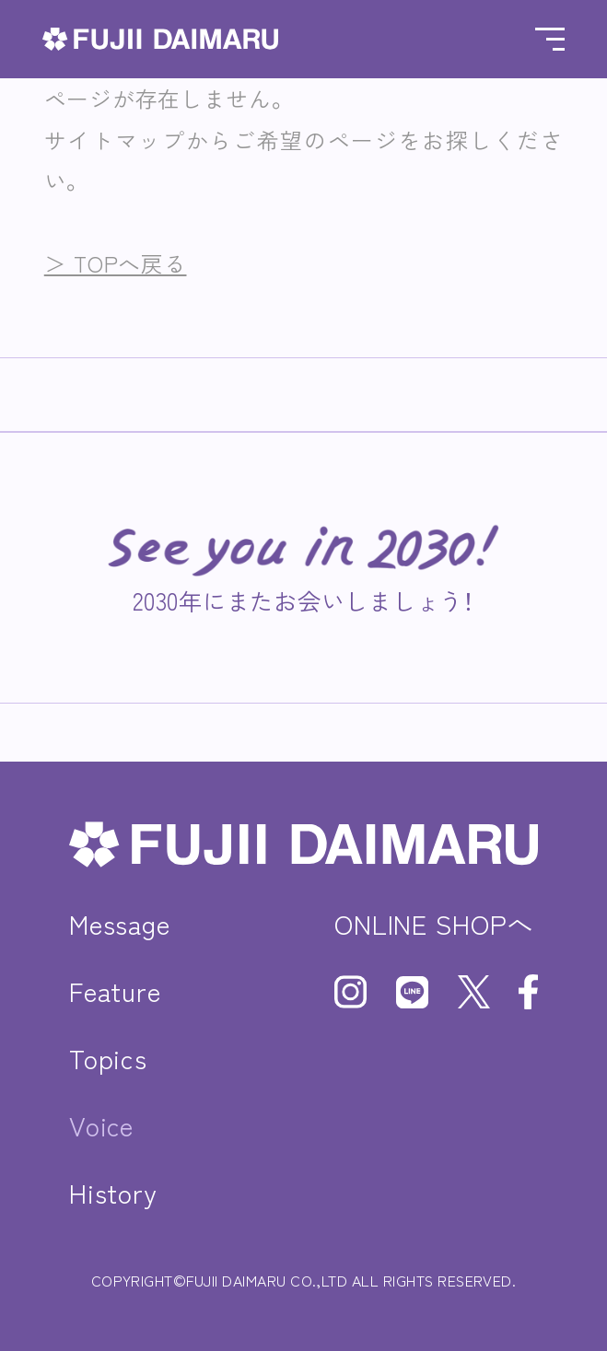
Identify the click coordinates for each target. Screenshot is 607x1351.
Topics (108, 1058)
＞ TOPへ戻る (115, 263)
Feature (115, 990)
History (113, 1192)
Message (119, 923)
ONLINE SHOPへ (434, 923)
